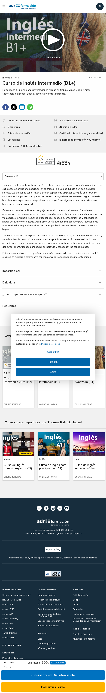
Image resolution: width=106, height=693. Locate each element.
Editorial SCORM (11, 645)
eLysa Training (9, 632)
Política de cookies (50, 343)
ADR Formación (80, 595)
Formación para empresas (51, 604)
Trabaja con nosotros (83, 613)
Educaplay (78, 609)
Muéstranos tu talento (84, 638)
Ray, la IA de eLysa (11, 599)
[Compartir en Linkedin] (22, 107)
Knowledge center (47, 643)
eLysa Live (7, 623)
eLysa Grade (8, 628)
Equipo (76, 599)
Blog (40, 638)
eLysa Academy (10, 618)
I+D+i (75, 604)
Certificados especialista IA (51, 609)
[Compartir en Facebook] (5, 107)
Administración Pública (49, 599)
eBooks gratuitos (46, 648)
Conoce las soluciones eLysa (16, 595)
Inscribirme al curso (53, 687)
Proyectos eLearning (12, 658)
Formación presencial (48, 625)
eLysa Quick (8, 637)
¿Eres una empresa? (53, 675)
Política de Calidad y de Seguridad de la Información (87, 619)
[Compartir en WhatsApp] (30, 107)
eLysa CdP (7, 613)
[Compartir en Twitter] (14, 107)
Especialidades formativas (51, 620)
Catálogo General (47, 595)
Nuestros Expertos (82, 634)
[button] (53, 42)
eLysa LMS (7, 604)
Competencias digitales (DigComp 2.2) (49, 615)
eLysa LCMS (8, 609)
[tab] (53, 271)
